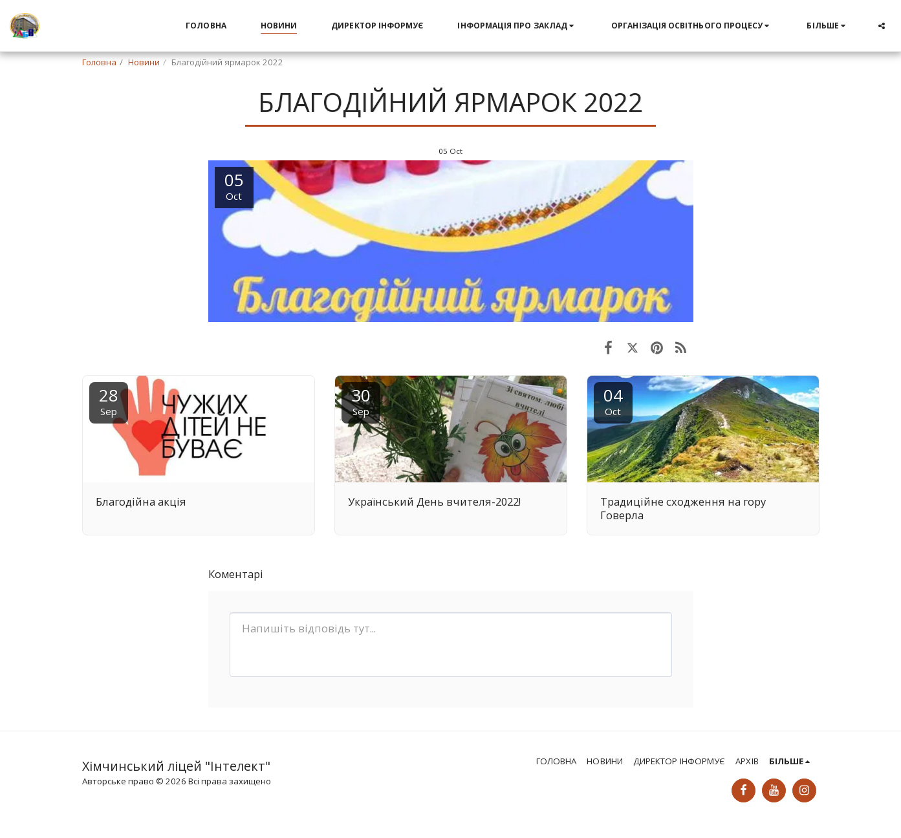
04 (613, 400)
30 (361, 400)
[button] (517, 25)
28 (108, 400)
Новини (144, 62)
